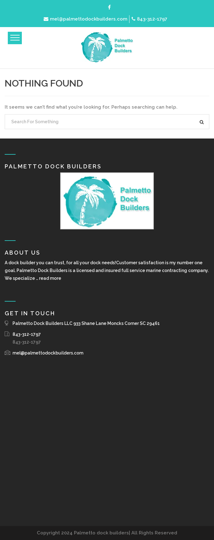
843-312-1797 (149, 19)
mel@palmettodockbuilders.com (85, 19)
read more (50, 278)
